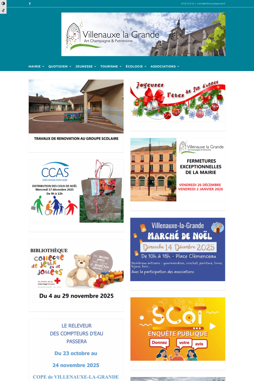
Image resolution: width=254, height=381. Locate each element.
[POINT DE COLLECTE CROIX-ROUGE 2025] (164, 199)
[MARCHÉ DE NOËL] (108, 192)
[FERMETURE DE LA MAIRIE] (196, 129)
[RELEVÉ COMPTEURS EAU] (76, 261)
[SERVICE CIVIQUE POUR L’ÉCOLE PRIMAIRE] (196, 329)
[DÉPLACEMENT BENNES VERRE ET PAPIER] (196, 277)
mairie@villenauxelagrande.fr (211, 3)
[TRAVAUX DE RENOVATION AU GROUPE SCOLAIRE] (76, 111)
